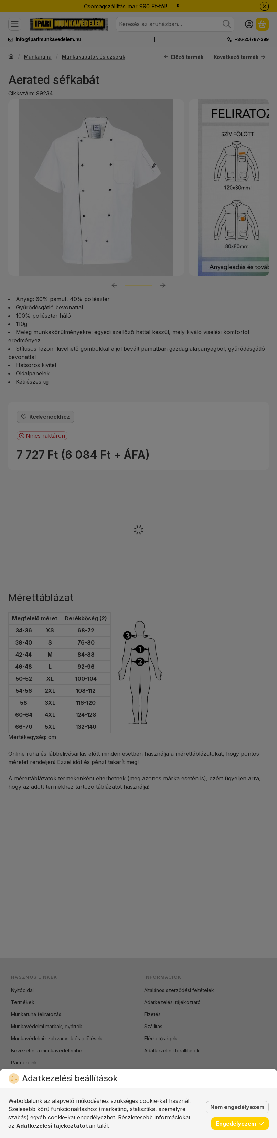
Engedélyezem (240, 1123)
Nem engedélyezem (237, 1107)
